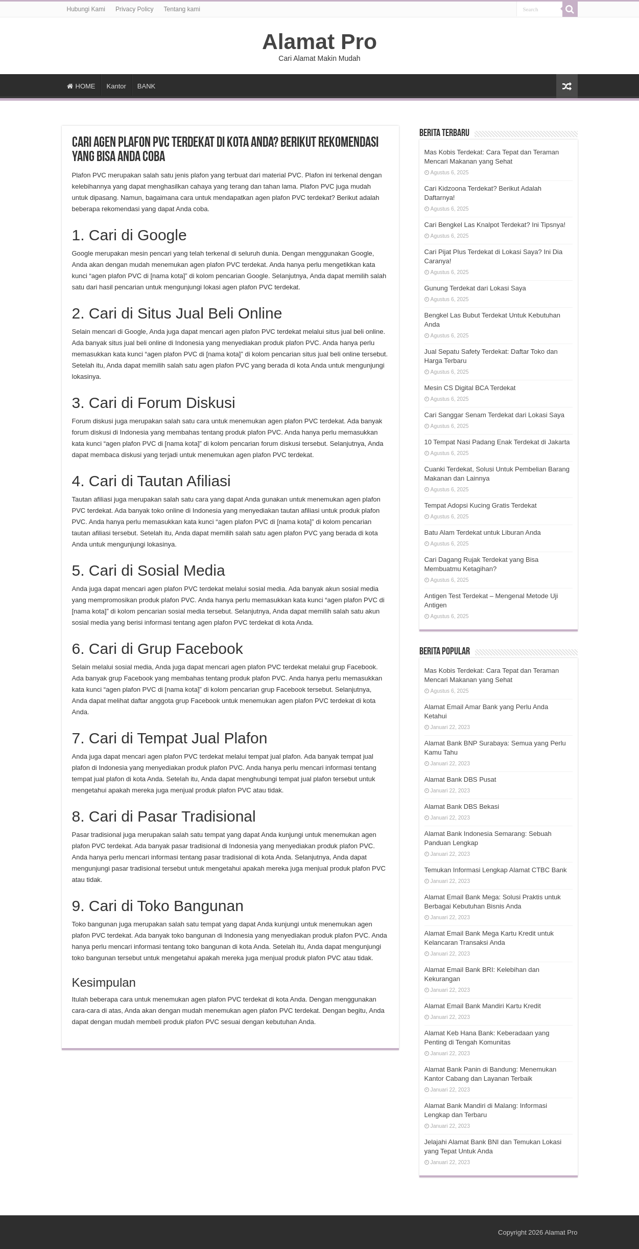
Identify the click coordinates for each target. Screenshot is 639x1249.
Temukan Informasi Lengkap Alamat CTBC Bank (495, 870)
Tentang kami (182, 9)
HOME (81, 86)
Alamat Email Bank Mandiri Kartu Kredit (482, 1006)
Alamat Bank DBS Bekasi (462, 806)
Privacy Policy (134, 9)
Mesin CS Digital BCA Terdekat (470, 388)
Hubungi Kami (86, 9)
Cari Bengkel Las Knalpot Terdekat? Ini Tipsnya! (495, 225)
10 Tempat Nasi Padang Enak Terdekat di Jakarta (497, 442)
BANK (146, 86)
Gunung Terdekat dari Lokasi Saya (475, 288)
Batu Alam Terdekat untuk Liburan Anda (482, 532)
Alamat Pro (319, 41)
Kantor (116, 86)
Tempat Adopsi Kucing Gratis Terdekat (480, 505)
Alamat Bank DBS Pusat (460, 779)
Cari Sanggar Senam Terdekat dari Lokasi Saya (494, 415)
